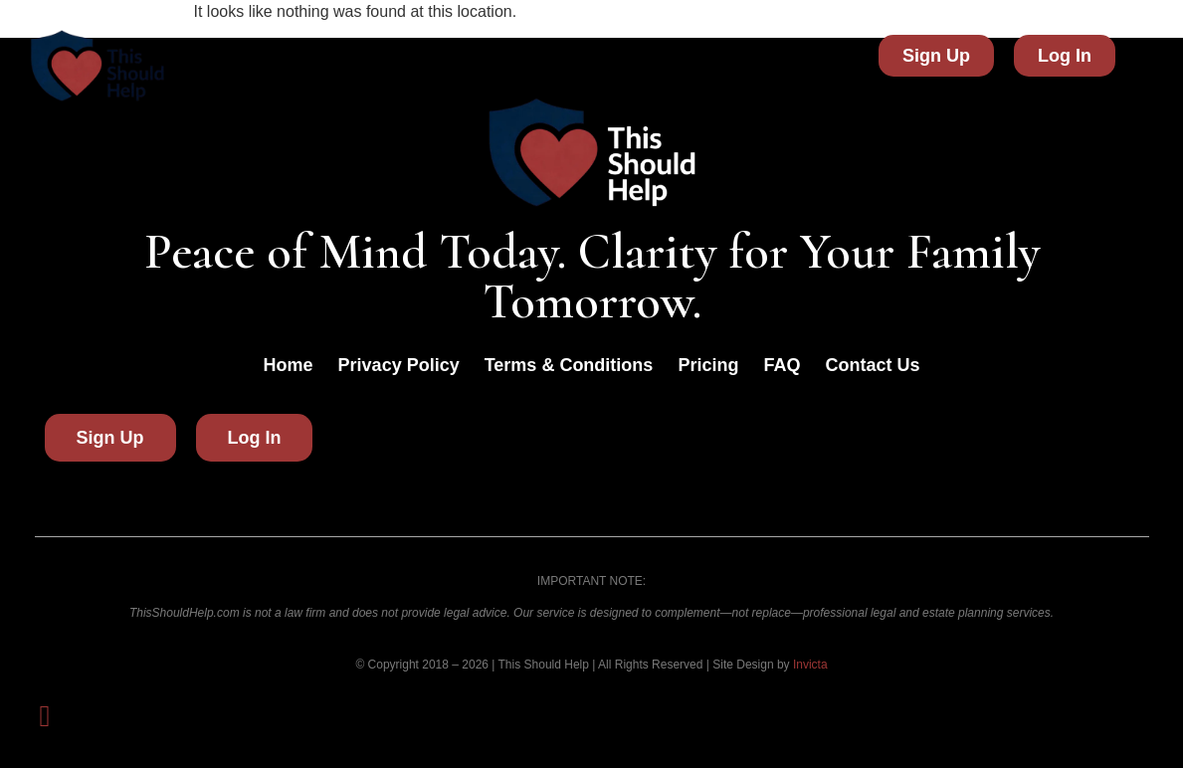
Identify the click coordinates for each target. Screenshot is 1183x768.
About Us (512, 56)
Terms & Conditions (569, 365)
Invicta (810, 665)
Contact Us (786, 56)
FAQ (600, 56)
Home (258, 56)
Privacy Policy (399, 365)
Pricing (679, 56)
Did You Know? (377, 56)
